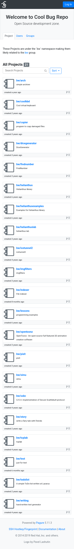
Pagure (40, 522)
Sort (54, 70)
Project (9, 35)
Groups (30, 35)
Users (19, 35)
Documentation (47, 529)
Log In (68, 4)
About (61, 529)
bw (26, 52)
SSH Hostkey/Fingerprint (23, 529)
